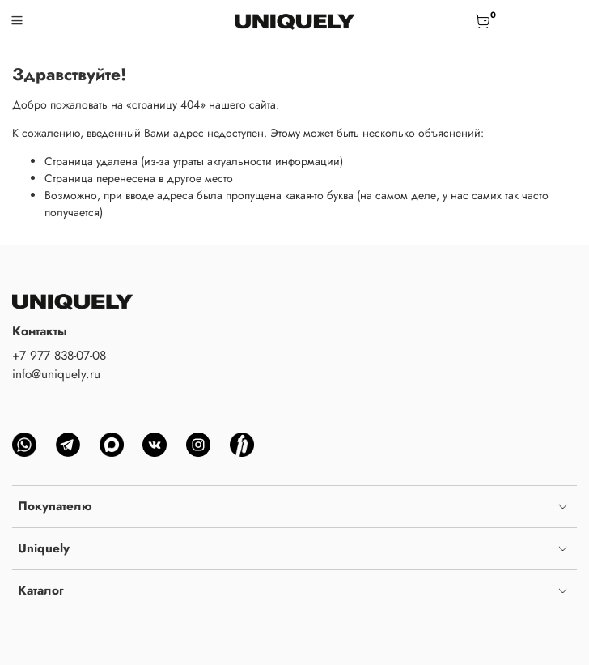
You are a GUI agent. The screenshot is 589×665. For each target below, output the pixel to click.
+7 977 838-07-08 (59, 355)
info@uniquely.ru (56, 374)
